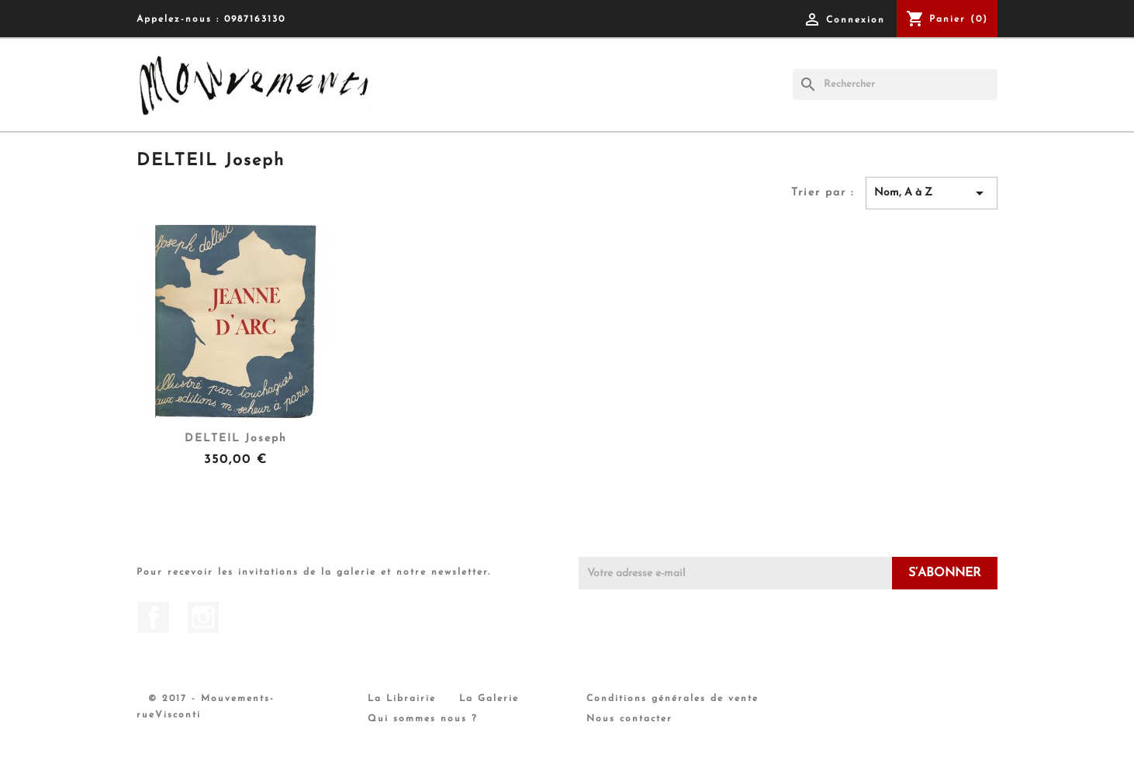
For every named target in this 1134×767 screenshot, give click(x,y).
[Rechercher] (895, 84)
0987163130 (254, 19)
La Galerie (489, 698)
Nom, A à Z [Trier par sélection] (931, 193)
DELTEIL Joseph (236, 438)
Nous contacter (629, 719)
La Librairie (402, 698)
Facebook (153, 617)
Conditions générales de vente (672, 698)
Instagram (203, 617)
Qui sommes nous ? (423, 719)
